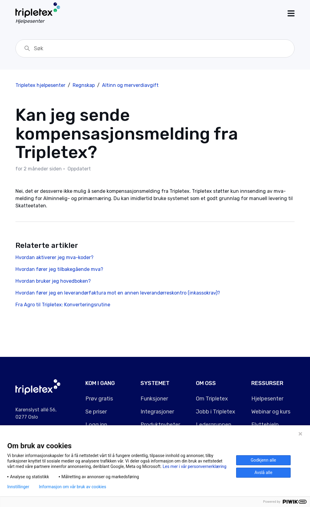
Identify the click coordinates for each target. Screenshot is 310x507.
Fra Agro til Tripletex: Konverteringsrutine (62, 305)
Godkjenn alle (263, 460)
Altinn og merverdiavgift (130, 85)
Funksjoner (154, 398)
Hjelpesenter (267, 398)
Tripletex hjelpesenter (40, 85)
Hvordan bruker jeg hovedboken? (53, 281)
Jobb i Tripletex (215, 411)
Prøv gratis (99, 398)
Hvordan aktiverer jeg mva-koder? (54, 257)
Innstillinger (18, 486)
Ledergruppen (213, 424)
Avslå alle (263, 472)
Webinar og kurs (270, 411)
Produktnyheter (160, 424)
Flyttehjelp (265, 424)
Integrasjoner (157, 411)
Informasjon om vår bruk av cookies (72, 486)
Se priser (96, 411)
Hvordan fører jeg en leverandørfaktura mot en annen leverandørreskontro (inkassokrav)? (117, 293)
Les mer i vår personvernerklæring (194, 466)
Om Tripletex (212, 398)
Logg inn (96, 424)
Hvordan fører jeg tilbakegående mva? (59, 269)
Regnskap (84, 85)
